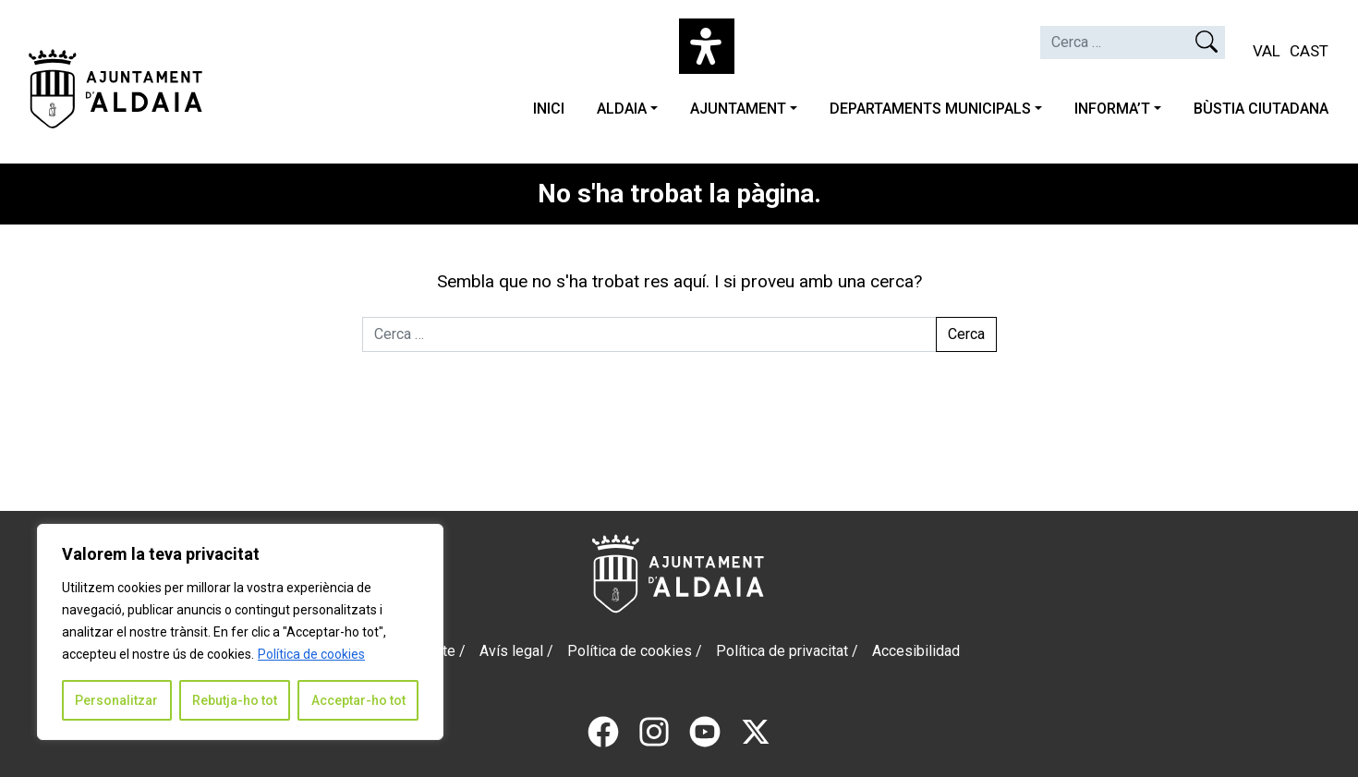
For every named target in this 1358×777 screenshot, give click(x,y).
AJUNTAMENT (738, 108)
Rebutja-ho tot (234, 700)
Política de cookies (311, 654)
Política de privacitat (782, 651)
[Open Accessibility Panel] (706, 46)
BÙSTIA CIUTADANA (1261, 108)
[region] (240, 632)
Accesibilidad (916, 651)
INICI (548, 108)
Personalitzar (116, 700)
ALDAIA (622, 108)
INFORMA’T (1112, 108)
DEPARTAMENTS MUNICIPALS (930, 108)
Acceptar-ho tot (358, 700)
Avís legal (511, 651)
